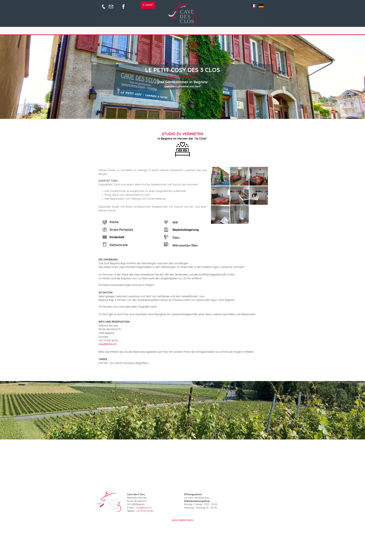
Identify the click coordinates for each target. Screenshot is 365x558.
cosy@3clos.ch (107, 344)
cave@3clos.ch (143, 507)
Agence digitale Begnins (182, 520)
